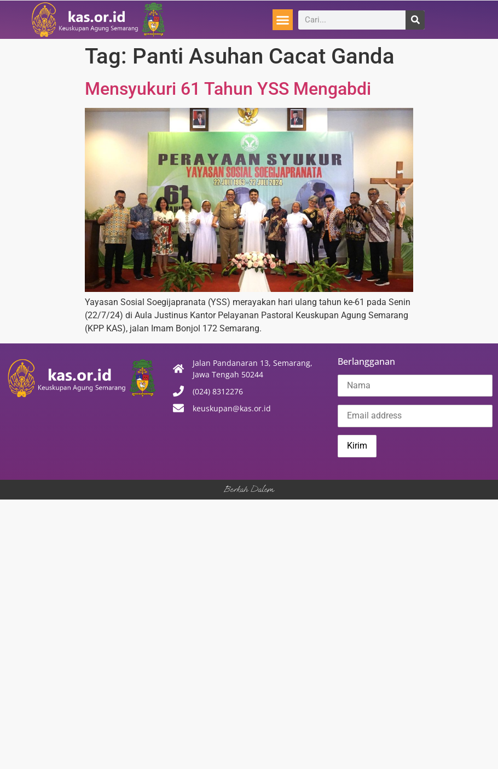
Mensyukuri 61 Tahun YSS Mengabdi (228, 88)
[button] (283, 19)
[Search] (415, 20)
